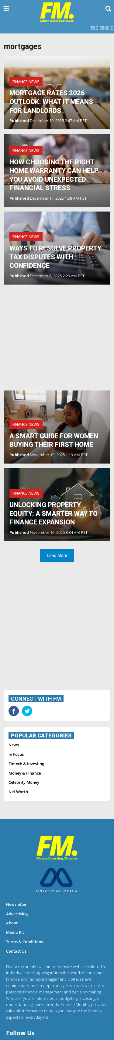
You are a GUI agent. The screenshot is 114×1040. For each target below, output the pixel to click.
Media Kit (15, 932)
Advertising (17, 913)
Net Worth (18, 791)
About (12, 923)
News (14, 745)
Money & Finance (25, 773)
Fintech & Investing (26, 763)
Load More (57, 555)
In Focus (16, 754)
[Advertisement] (57, 338)
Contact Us (16, 951)
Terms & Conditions (24, 941)
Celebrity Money (24, 782)
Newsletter (16, 904)
